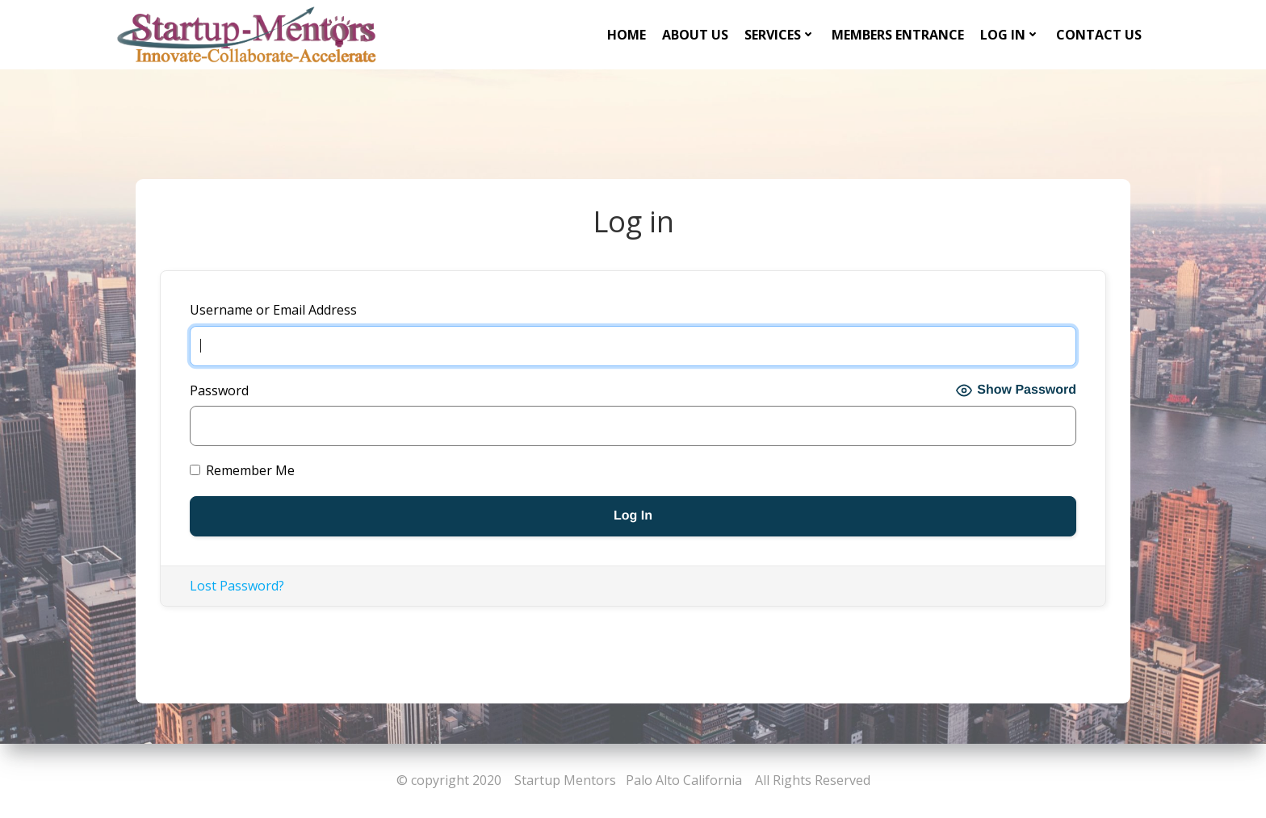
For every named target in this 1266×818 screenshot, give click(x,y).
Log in (1010, 35)
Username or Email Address (273, 310)
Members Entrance (898, 35)
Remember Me (242, 470)
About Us (695, 35)
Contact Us (1099, 35)
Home (626, 35)
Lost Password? (237, 586)
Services (779, 35)
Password (219, 390)
